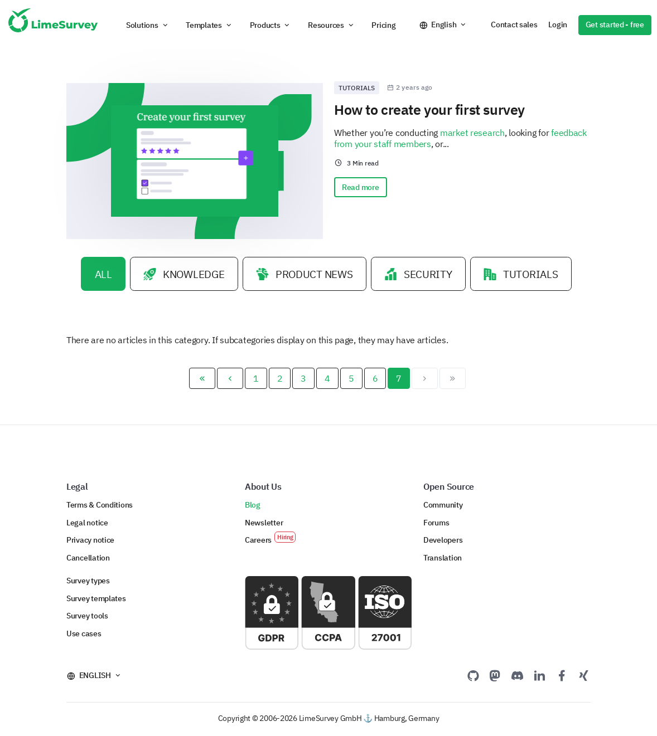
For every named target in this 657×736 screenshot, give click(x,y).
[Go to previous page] (230, 380)
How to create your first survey (429, 109)
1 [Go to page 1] (256, 380)
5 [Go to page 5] (351, 380)
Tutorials (357, 88)
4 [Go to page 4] (327, 380)
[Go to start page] (202, 380)
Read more (360, 187)
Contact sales (514, 25)
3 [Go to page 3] (303, 380)
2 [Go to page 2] (280, 380)
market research (472, 132)
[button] (147, 25)
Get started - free (615, 25)
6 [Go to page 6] (375, 380)
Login (557, 25)
